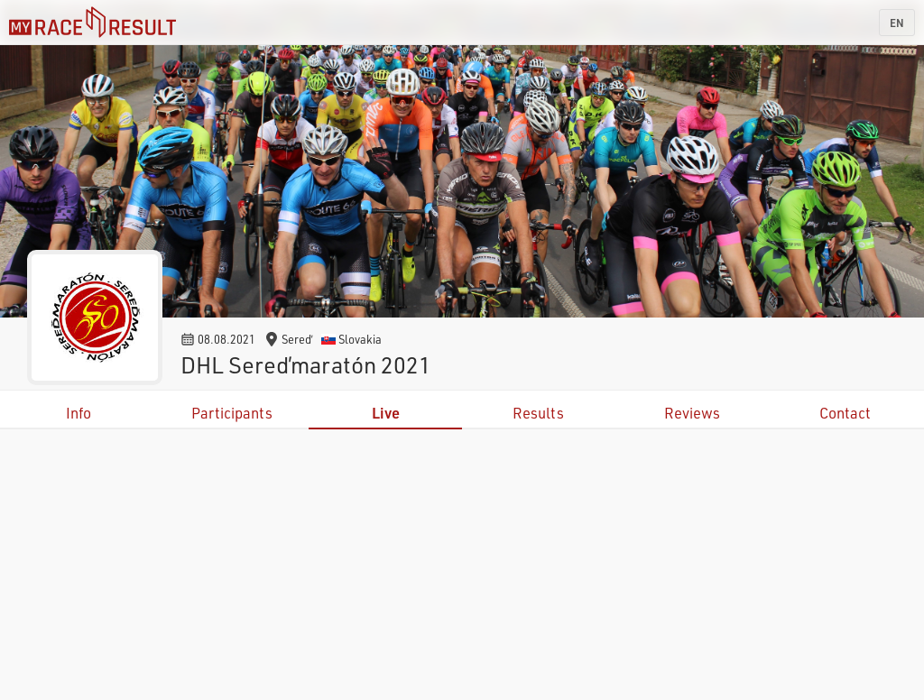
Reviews (692, 412)
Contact (845, 412)
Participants (232, 412)
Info (78, 412)
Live (386, 412)
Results (538, 412)
